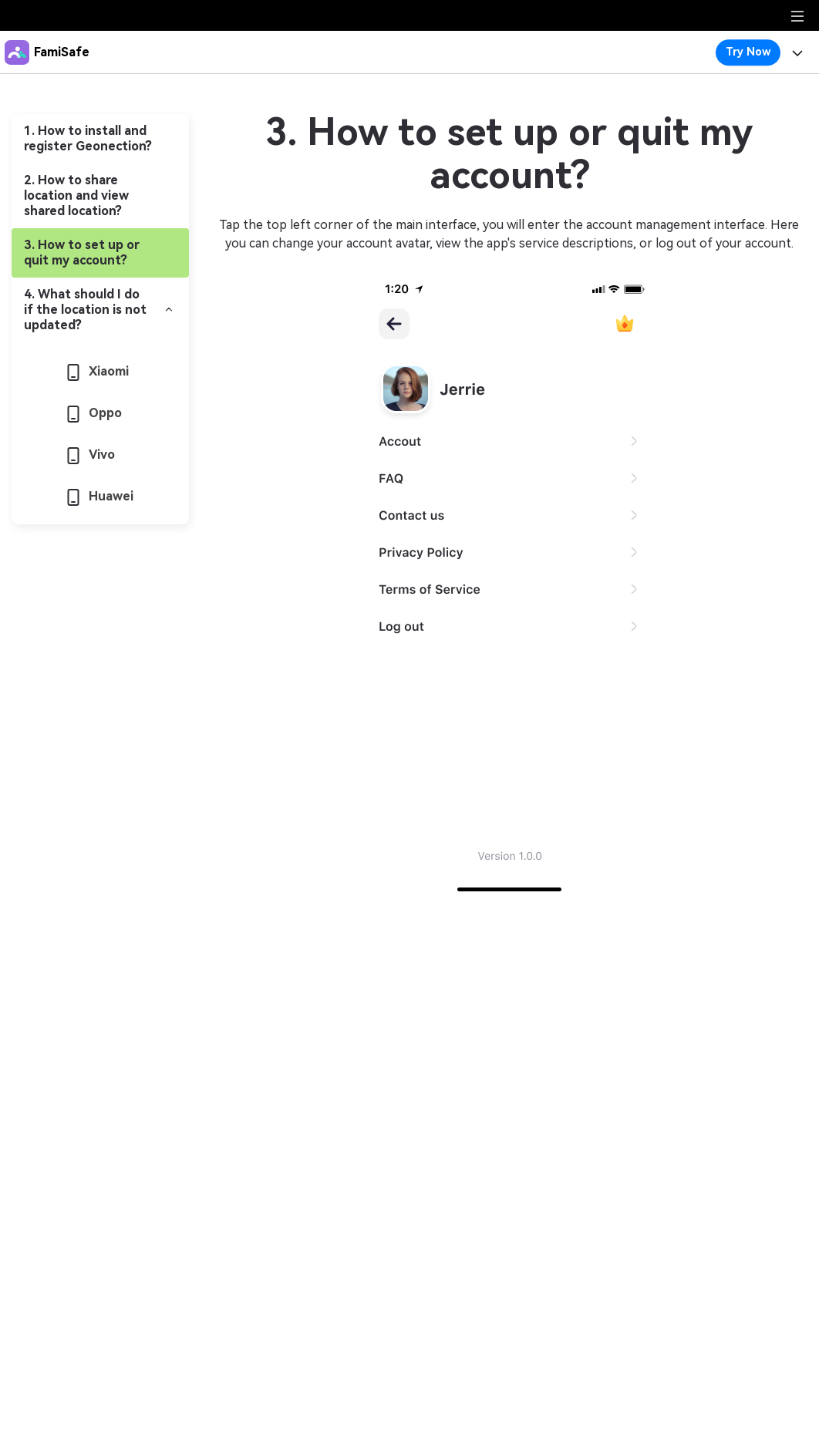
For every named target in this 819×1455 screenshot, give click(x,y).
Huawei (100, 496)
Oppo (94, 413)
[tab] (100, 138)
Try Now (748, 51)
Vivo (91, 454)
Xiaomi (98, 371)
